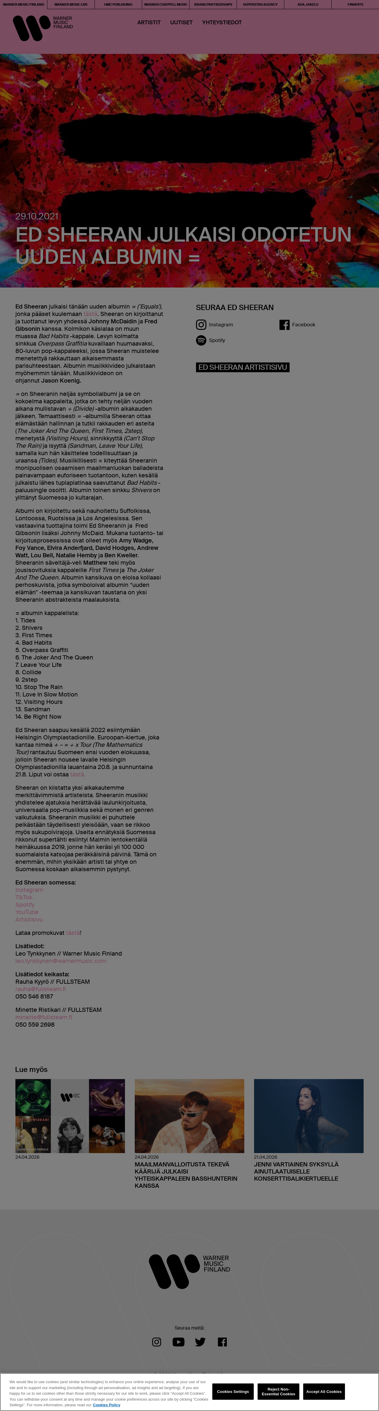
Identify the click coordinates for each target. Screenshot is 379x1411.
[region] (189, 1392)
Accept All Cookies (324, 1391)
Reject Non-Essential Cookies (278, 1391)
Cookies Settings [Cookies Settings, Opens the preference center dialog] (233, 1391)
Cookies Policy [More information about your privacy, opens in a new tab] (106, 1405)
